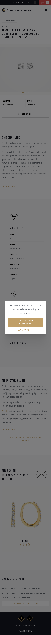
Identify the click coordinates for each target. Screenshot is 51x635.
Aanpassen (25, 329)
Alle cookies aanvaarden (25, 322)
